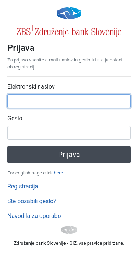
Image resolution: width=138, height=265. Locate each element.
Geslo (14, 118)
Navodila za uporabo (34, 215)
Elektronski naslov (31, 86)
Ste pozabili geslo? (31, 201)
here (58, 173)
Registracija (22, 186)
